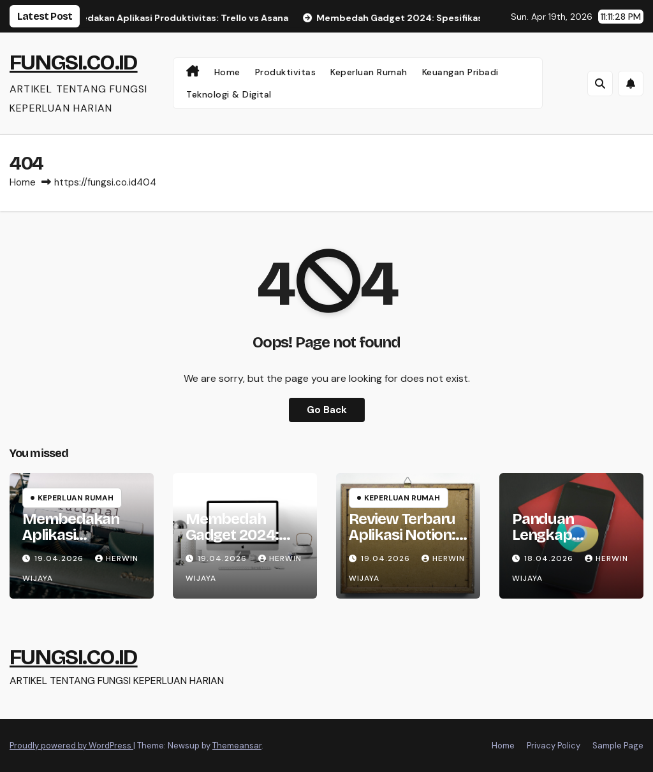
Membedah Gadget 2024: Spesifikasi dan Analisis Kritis (237, 543)
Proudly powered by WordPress (71, 745)
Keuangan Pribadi (460, 72)
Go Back (327, 410)
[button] (600, 83)
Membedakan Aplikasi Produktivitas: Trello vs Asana (73, 543)
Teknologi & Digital (229, 94)
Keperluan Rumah (368, 72)
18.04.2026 (550, 558)
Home (227, 72)
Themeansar (236, 745)
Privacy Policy (553, 745)
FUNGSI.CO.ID (74, 62)
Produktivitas (285, 72)
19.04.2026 (60, 558)
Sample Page (617, 745)
